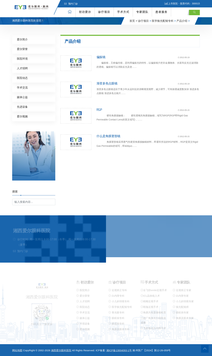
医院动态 (22, 77)
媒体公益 (22, 97)
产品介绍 (181, 20)
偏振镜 (101, 57)
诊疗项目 (104, 11)
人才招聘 (22, 68)
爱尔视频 (22, 116)
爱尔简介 (22, 39)
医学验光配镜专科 (162, 20)
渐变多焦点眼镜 (107, 83)
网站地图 (17, 350)
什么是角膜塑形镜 (108, 136)
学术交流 (22, 87)
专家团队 (142, 11)
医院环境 (22, 58)
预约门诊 (71, 3)
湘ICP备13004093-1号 (119, 350)
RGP (99, 110)
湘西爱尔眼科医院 (61, 350)
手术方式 (123, 11)
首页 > (133, 20)
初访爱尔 (85, 11)
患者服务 (161, 11)
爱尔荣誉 (22, 48)
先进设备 (22, 106)
